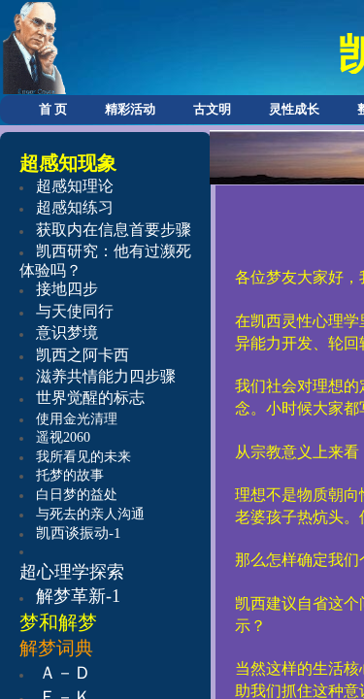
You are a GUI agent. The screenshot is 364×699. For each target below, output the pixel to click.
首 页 (53, 109)
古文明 (212, 109)
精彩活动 (130, 109)
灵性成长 (294, 109)
